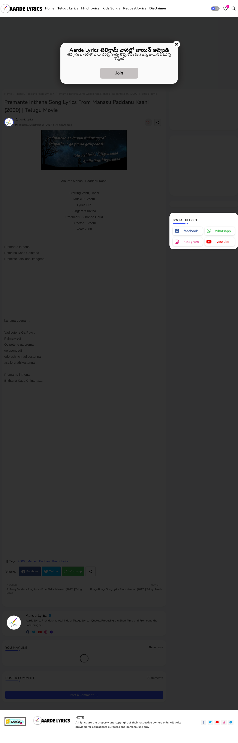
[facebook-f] (203, 722)
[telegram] (231, 722)
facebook (191, 231)
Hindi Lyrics (90, 8)
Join (119, 73)
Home (49, 8)
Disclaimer (157, 8)
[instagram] (224, 722)
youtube (223, 241)
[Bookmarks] (225, 8)
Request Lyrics (134, 8)
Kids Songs (111, 8)
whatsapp (223, 231)
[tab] (49, 8)
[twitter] (210, 722)
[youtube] (217, 722)
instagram (191, 241)
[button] (215, 8)
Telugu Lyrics (67, 8)
